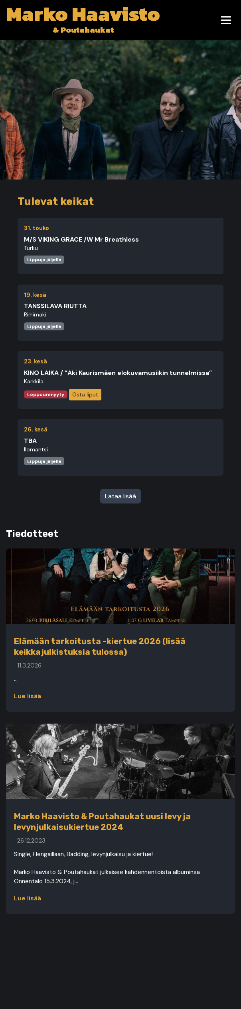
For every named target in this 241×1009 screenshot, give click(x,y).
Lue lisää (27, 696)
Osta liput (85, 394)
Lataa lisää (120, 496)
